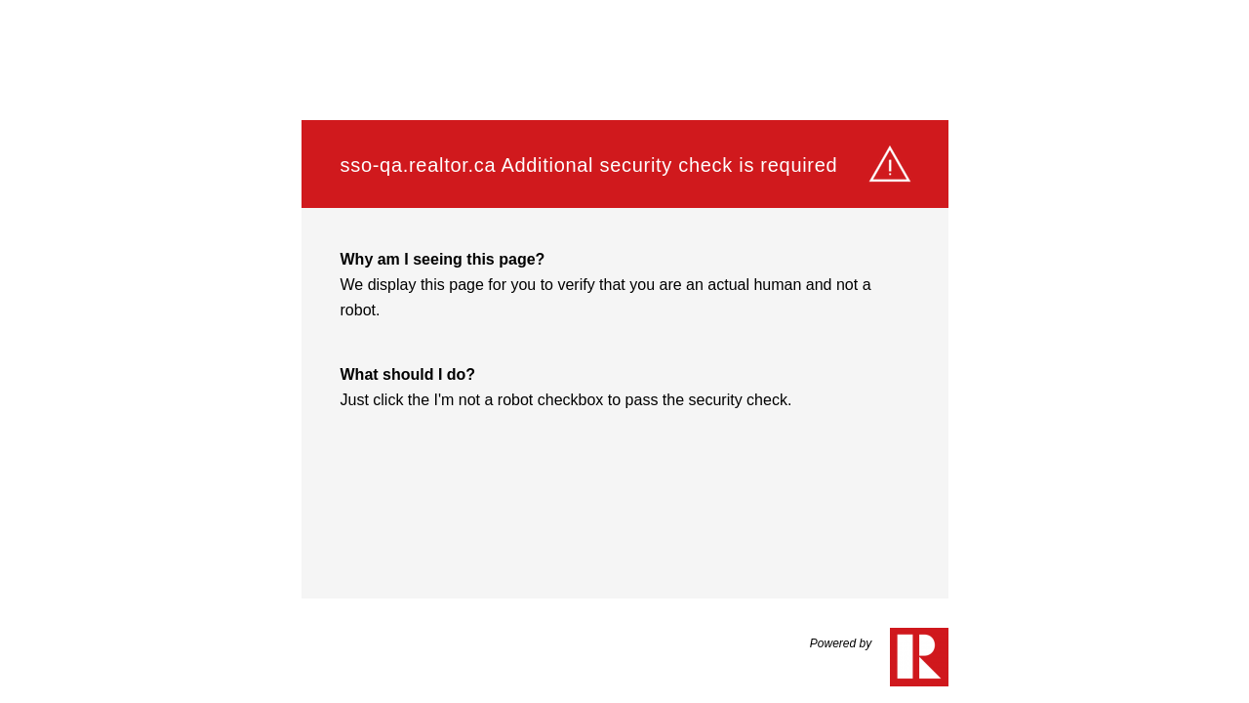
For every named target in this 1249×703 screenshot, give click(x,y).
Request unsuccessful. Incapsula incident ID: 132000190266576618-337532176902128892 (624, 351)
